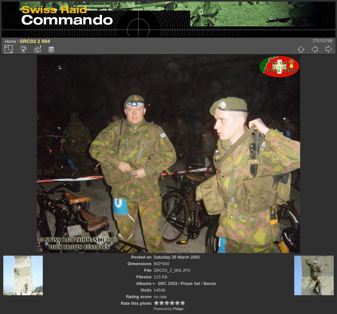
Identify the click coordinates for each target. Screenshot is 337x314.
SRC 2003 (167, 283)
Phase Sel (190, 283)
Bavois (209, 283)
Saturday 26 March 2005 (177, 257)
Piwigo (178, 309)
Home (10, 41)
